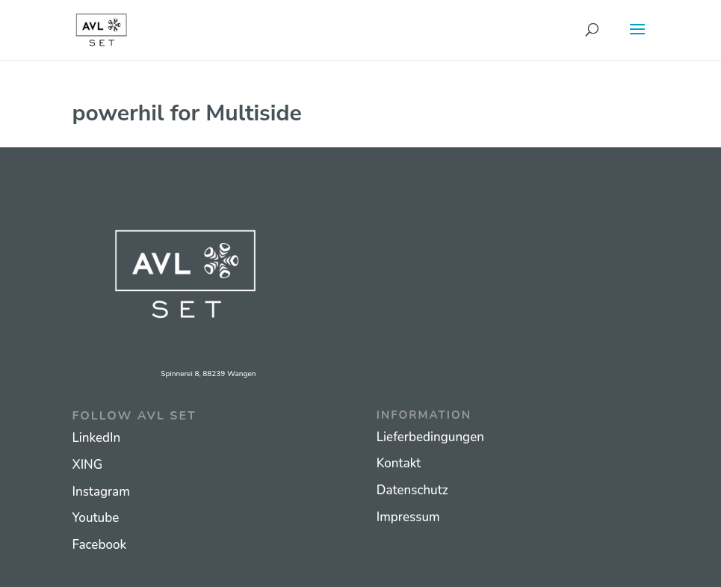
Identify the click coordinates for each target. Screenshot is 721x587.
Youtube (96, 517)
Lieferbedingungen (430, 437)
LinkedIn (96, 437)
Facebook (99, 544)
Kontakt (399, 463)
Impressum (408, 517)
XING (87, 464)
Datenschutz (412, 490)
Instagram (101, 491)
